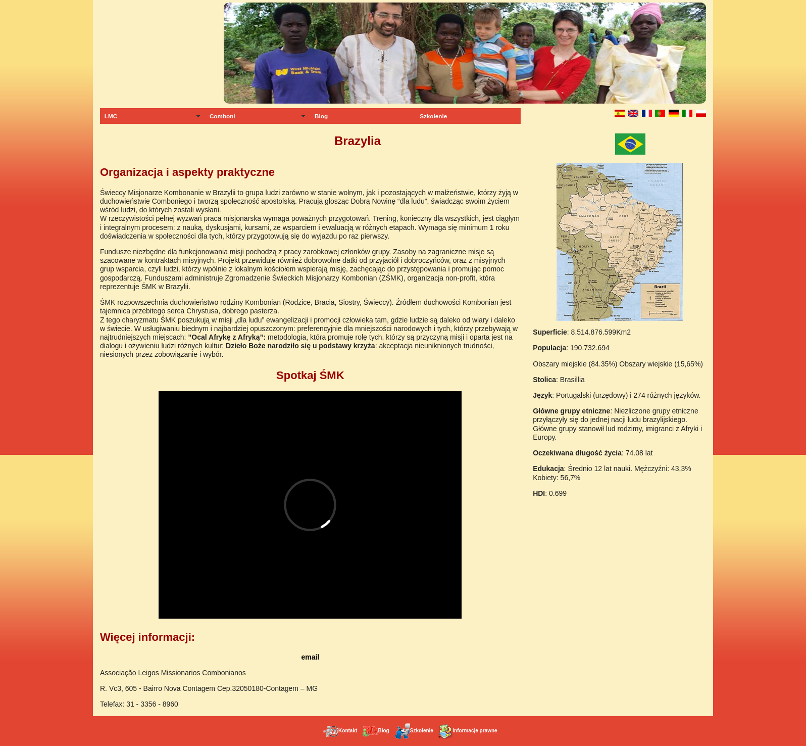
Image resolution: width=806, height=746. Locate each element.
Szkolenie (433, 116)
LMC (111, 116)
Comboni (222, 116)
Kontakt (340, 730)
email (310, 657)
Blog (321, 116)
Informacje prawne (467, 730)
